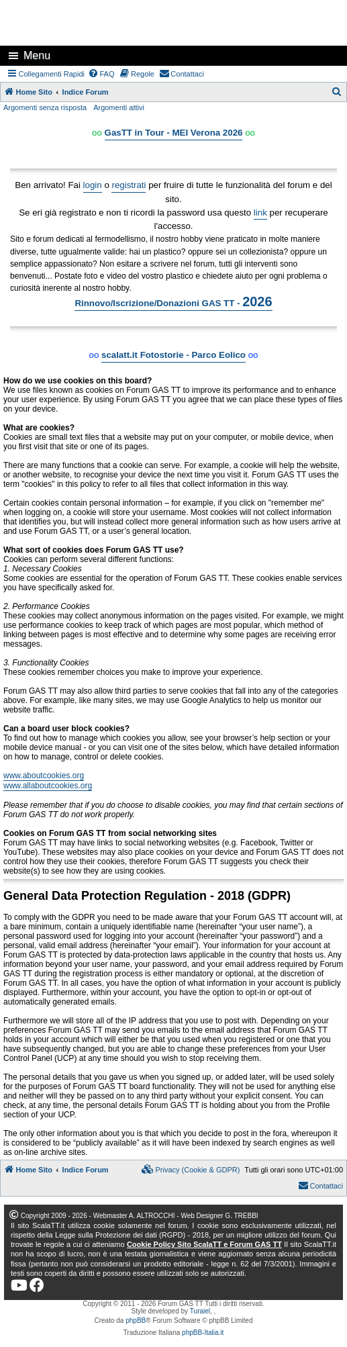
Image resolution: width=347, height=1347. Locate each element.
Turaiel (200, 1311)
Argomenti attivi (118, 107)
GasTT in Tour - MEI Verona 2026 (174, 133)
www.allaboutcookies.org (47, 785)
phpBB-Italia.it (203, 1332)
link (260, 212)
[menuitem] (101, 74)
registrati (128, 185)
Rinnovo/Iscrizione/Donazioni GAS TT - (173, 301)
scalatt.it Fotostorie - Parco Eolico (173, 355)
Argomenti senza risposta (45, 107)
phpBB (136, 1320)
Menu (36, 55)
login (92, 185)
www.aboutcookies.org (43, 775)
